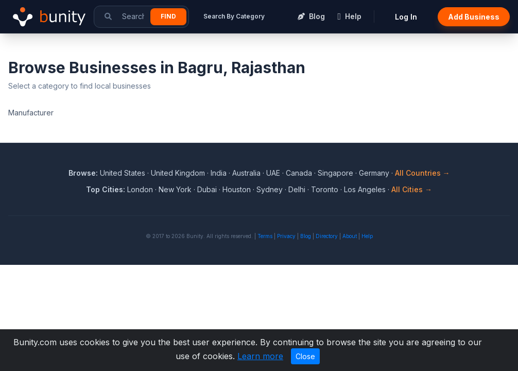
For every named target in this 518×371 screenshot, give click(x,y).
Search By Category (234, 16)
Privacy (286, 236)
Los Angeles (365, 189)
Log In (406, 16)
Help (367, 236)
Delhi (296, 189)
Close (305, 356)
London (140, 189)
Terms (264, 236)
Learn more (260, 356)
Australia (246, 172)
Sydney (269, 189)
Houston (236, 189)
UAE (273, 172)
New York (175, 189)
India (219, 172)
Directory (327, 236)
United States (122, 172)
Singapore (335, 172)
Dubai (207, 189)
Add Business (473, 16)
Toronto (324, 189)
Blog (305, 236)
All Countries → (422, 172)
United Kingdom (178, 172)
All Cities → (411, 189)
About (349, 236)
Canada (299, 172)
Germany (374, 172)
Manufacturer (31, 112)
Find (168, 16)
